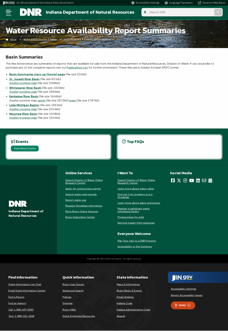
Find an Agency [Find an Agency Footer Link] (17, 303)
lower (73, 101)
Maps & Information (128, 284)
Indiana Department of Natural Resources (86, 12)
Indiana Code (124, 303)
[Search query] (200, 12)
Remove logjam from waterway (136, 223)
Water (13, 39)
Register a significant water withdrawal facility (134, 210)
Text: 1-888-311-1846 (21, 316)
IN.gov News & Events (129, 291)
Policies (67, 297)
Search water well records (81, 194)
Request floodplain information (83, 206)
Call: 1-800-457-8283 (20, 310)
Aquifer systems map (23, 83)
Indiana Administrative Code (133, 310)
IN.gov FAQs (69, 310)
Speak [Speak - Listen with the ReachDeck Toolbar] (182, 305)
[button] (145, 2)
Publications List (77, 68)
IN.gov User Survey (73, 284)
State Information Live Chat (24, 284)
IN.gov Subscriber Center (80, 217)
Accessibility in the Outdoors (135, 246)
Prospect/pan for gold (131, 217)
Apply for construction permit (83, 189)
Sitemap (68, 303)
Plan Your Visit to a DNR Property (137, 241)
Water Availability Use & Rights (40, 39)
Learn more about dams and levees (139, 203)
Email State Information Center (27, 291)
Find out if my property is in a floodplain (135, 196)
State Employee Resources (79, 316)
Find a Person (16, 297)
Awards (121, 316)
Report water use (75, 200)
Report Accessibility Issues (187, 295)
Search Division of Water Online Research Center (84, 182)
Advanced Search (73, 291)
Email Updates (125, 297)
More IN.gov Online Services (81, 211)
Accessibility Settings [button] (183, 289)
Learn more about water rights (136, 189)
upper (42, 101)
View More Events (25, 148)
